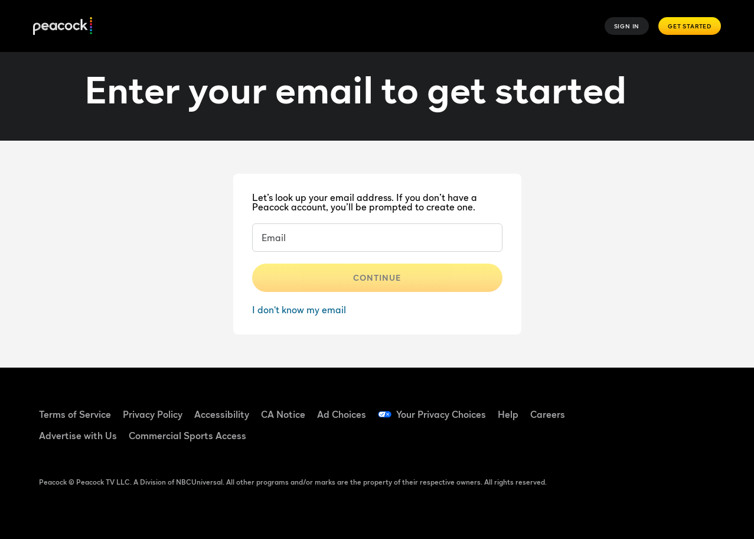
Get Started (689, 26)
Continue (377, 277)
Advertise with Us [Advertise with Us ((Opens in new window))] (78, 435)
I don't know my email (299, 310)
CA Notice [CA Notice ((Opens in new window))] (283, 414)
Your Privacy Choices (441, 414)
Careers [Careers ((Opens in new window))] (547, 414)
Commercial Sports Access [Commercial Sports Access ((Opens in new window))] (187, 435)
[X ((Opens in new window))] (651, 440)
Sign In (627, 26)
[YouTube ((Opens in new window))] (682, 406)
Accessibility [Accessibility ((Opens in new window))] (221, 414)
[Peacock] (62, 26)
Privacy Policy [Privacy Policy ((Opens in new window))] (152, 414)
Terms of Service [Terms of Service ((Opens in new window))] (75, 414)
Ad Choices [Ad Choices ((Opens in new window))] (341, 414)
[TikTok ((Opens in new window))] (651, 406)
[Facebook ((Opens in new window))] (620, 406)
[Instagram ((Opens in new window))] (620, 440)
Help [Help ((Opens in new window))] (508, 414)
